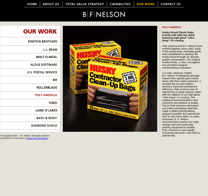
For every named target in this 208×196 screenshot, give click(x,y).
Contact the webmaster (37, 138)
